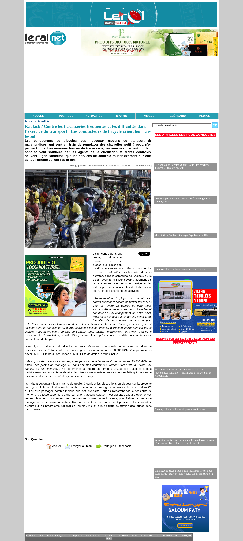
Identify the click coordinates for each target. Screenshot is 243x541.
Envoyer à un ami (79, 446)
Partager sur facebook (113, 446)
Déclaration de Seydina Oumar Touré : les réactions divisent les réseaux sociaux (182, 166)
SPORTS (121, 115)
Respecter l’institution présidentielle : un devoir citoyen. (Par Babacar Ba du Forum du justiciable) (184, 442)
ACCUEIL (38, 115)
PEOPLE (204, 115)
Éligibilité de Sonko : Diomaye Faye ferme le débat (182, 235)
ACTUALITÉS (93, 115)
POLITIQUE (66, 115)
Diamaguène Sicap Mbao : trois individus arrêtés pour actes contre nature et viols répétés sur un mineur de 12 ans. (184, 473)
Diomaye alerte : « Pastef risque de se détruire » (180, 269)
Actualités (43, 121)
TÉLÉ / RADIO (177, 115)
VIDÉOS (149, 115)
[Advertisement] (121, 84)
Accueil (28, 121)
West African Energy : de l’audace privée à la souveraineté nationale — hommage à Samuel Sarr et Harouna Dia (183, 372)
